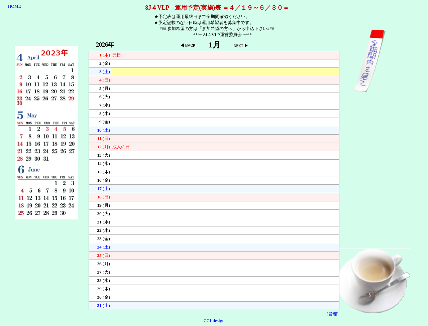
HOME (14, 6)
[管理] (332, 313)
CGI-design (214, 320)
